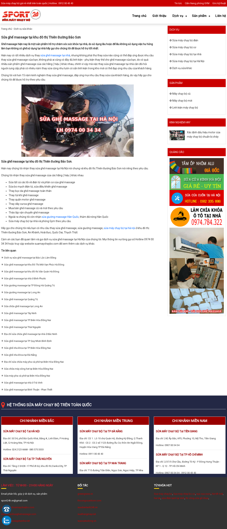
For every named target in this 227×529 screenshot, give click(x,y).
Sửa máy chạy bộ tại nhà (186, 54)
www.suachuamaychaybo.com (17, 507)
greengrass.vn (85, 493)
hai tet (157, 498)
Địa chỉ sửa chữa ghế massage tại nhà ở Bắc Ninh (30, 334)
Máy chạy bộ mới (182, 100)
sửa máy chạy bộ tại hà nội (119, 228)
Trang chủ (139, 16)
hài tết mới (217, 493)
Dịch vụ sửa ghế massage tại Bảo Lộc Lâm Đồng (30, 257)
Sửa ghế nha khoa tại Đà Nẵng (20, 354)
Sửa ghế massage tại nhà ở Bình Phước (25, 278)
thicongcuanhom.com (89, 500)
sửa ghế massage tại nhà (55, 55)
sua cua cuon (203, 493)
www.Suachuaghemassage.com (18, 514)
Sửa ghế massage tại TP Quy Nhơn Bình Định (28, 341)
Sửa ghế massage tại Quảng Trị (21, 299)
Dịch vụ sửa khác (23, 28)
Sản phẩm (199, 16)
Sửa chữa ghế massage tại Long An (23, 306)
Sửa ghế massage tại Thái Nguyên (22, 327)
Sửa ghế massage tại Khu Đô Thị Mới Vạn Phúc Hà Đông (34, 264)
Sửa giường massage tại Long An (22, 292)
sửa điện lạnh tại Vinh (173, 498)
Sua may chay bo (163, 493)
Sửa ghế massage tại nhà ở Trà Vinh (23, 382)
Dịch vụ (177, 16)
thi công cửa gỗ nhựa (197, 498)
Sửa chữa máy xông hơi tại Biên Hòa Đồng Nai (28, 368)
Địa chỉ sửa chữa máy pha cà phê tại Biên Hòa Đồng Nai (34, 361)
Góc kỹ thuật (219, 3)
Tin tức (178, 3)
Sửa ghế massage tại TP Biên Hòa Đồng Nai (27, 320)
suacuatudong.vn (87, 520)
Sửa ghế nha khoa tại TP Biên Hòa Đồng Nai (27, 348)
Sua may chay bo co (184, 493)
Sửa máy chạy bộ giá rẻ (13, 3)
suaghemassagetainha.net (15, 520)
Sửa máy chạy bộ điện (185, 40)
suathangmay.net (87, 514)
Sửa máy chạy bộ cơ (184, 47)
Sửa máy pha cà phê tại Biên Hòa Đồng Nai (27, 375)
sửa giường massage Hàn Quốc (60, 216)
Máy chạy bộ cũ (181, 93)
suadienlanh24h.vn (88, 507)
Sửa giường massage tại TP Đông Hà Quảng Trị (29, 285)
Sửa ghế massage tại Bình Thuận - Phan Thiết (28, 389)
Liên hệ (220, 16)
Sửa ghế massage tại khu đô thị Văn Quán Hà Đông (31, 271)
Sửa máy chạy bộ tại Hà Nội (188, 61)
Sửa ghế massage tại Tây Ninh (20, 313)
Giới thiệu (159, 16)
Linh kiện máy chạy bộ (185, 107)
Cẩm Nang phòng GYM (197, 3)
